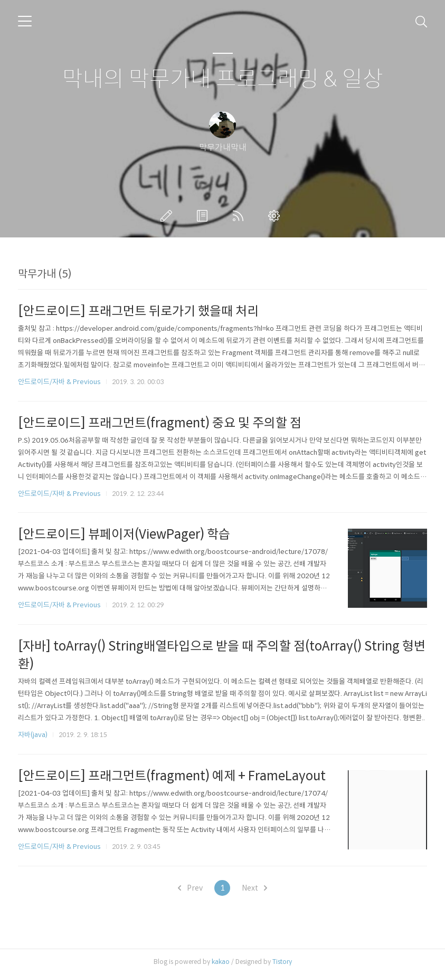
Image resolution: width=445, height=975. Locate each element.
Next (254, 888)
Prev (190, 888)
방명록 (204, 215)
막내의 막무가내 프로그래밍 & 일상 (222, 79)
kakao (221, 962)
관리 (276, 215)
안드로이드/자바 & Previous (59, 381)
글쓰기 (168, 215)
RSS (240, 215)
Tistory (282, 962)
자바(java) (33, 734)
